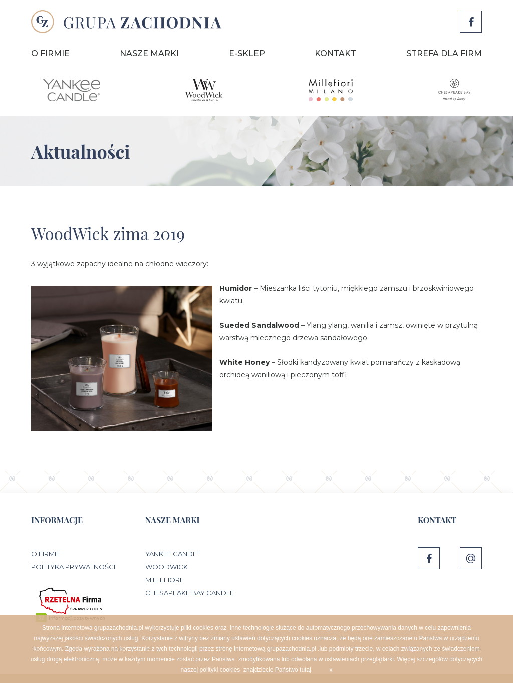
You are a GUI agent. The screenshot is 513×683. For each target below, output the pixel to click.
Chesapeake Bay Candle (189, 593)
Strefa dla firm (444, 53)
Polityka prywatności (73, 567)
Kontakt (335, 53)
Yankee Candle (172, 554)
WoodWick (166, 567)
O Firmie (50, 53)
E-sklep (247, 53)
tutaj (305, 669)
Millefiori (163, 580)
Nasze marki (149, 53)
